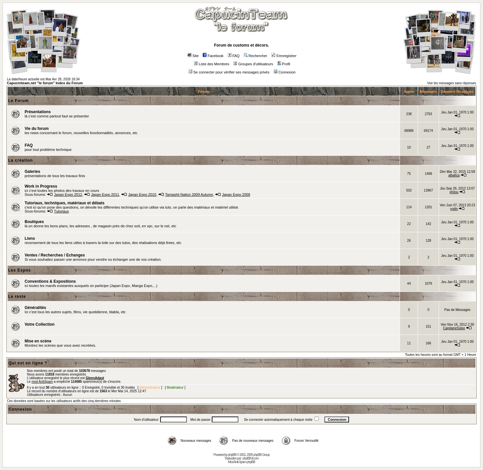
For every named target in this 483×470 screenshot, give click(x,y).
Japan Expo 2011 (105, 194)
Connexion (285, 72)
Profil (283, 64)
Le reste (17, 296)
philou (454, 192)
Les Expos (19, 270)
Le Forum (18, 100)
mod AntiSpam (42, 381)
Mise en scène (38, 341)
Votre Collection (40, 324)
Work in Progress (41, 186)
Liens (30, 238)
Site (193, 56)
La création (20, 160)
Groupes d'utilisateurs (253, 64)
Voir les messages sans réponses (451, 83)
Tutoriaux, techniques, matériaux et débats (64, 203)
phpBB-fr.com (251, 458)
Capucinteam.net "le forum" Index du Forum (45, 83)
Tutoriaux (61, 211)
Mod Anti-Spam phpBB (241, 462)
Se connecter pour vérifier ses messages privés (229, 72)
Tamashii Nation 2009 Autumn (189, 194)
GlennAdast (95, 378)
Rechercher (255, 56)
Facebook (213, 56)
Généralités (35, 307)
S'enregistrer (283, 56)
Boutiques (34, 221)
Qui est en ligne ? (28, 363)
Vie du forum (37, 128)
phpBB (232, 455)
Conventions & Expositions (50, 281)
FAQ (234, 56)
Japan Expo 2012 (68, 194)
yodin (454, 209)
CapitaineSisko (454, 328)
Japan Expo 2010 (142, 194)
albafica (453, 175)
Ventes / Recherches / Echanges (55, 255)
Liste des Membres (211, 64)
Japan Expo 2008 (236, 194)
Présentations (38, 112)
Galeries (32, 171)
